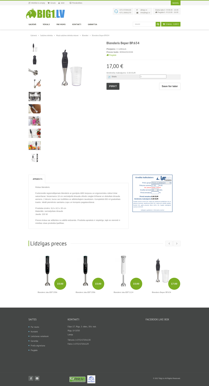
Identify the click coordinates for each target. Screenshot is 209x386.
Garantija (92, 24)
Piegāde (111, 55)
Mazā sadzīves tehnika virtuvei (67, 35)
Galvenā (32, 24)
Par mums (61, 24)
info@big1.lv (145, 13)
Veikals (46, 24)
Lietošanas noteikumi (40, 336)
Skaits (114, 76)
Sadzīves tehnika (46, 35)
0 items (170, 24)
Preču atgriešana (38, 345)
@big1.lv (143, 10)
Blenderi (85, 35)
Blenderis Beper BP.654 (161, 292)
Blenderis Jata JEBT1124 (123, 292)
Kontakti (76, 24)
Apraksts (37, 179)
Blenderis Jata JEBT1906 (47, 292)
